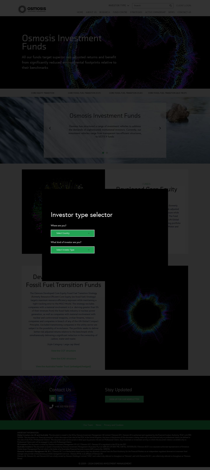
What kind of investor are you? (66, 242)
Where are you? (58, 225)
